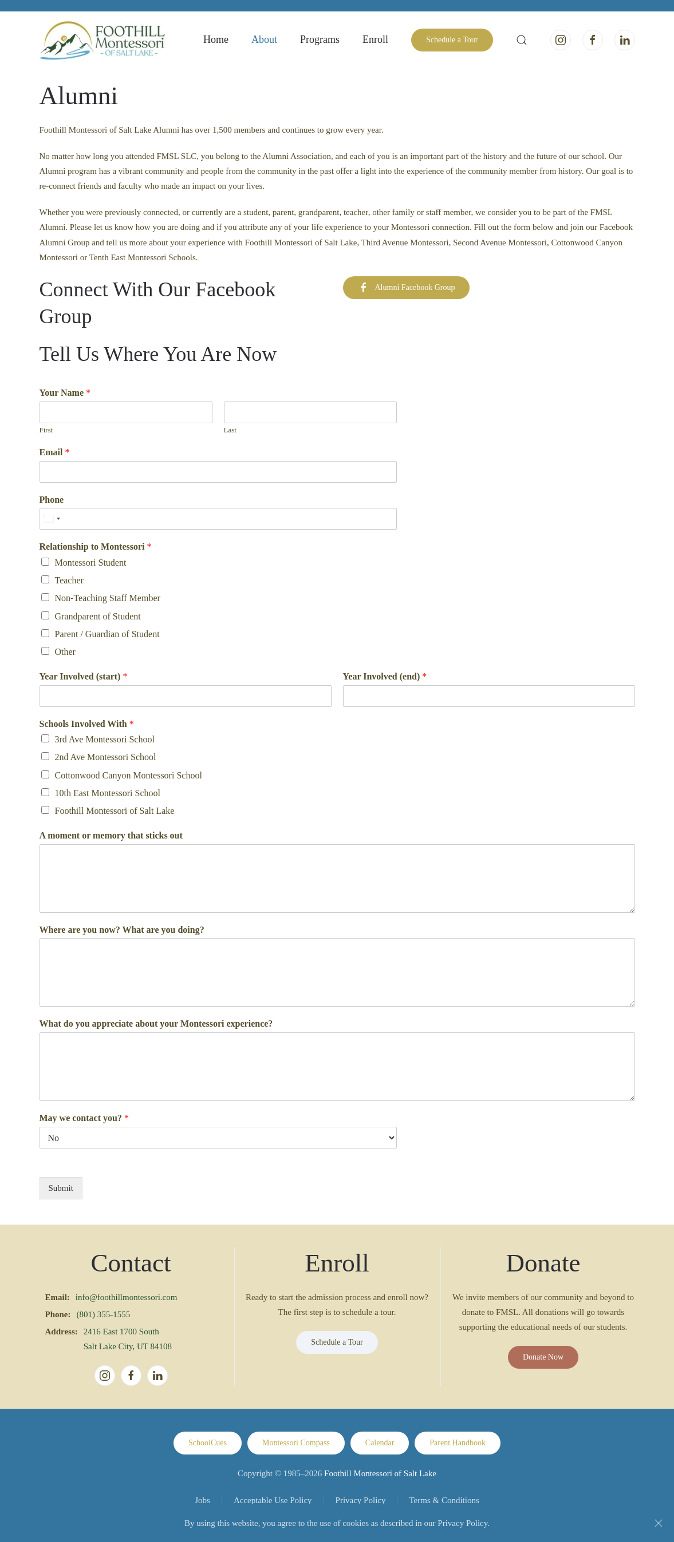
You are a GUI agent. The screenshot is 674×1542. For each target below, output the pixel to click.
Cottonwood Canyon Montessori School (128, 775)
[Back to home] (102, 40)
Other (65, 652)
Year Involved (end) (385, 676)
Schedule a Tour (452, 39)
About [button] (264, 39)
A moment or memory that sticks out (111, 835)
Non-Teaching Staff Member (107, 598)
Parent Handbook (457, 1442)
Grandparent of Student (98, 616)
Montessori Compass (296, 1442)
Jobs (202, 1500)
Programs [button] (320, 39)
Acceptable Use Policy (273, 1500)
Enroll (375, 39)
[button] (521, 40)
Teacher (69, 580)
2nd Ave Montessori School (105, 757)
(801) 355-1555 (104, 1314)
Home (215, 39)
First (46, 430)
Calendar (380, 1442)
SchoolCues (207, 1442)
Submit (61, 1188)
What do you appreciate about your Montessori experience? (156, 1023)
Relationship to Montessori (96, 546)
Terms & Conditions (444, 1500)
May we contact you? (84, 1118)
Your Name (65, 393)
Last (230, 430)
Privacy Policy (361, 1500)
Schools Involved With (87, 724)
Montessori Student (91, 562)
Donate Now (543, 1357)
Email (55, 452)
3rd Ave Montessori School (105, 739)
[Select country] (52, 519)
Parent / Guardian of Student (107, 634)
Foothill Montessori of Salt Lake (115, 811)
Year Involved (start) (84, 676)
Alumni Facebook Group (406, 287)
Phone (52, 499)
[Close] (659, 1523)
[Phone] (218, 519)
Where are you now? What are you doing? (122, 930)
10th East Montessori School (107, 793)
